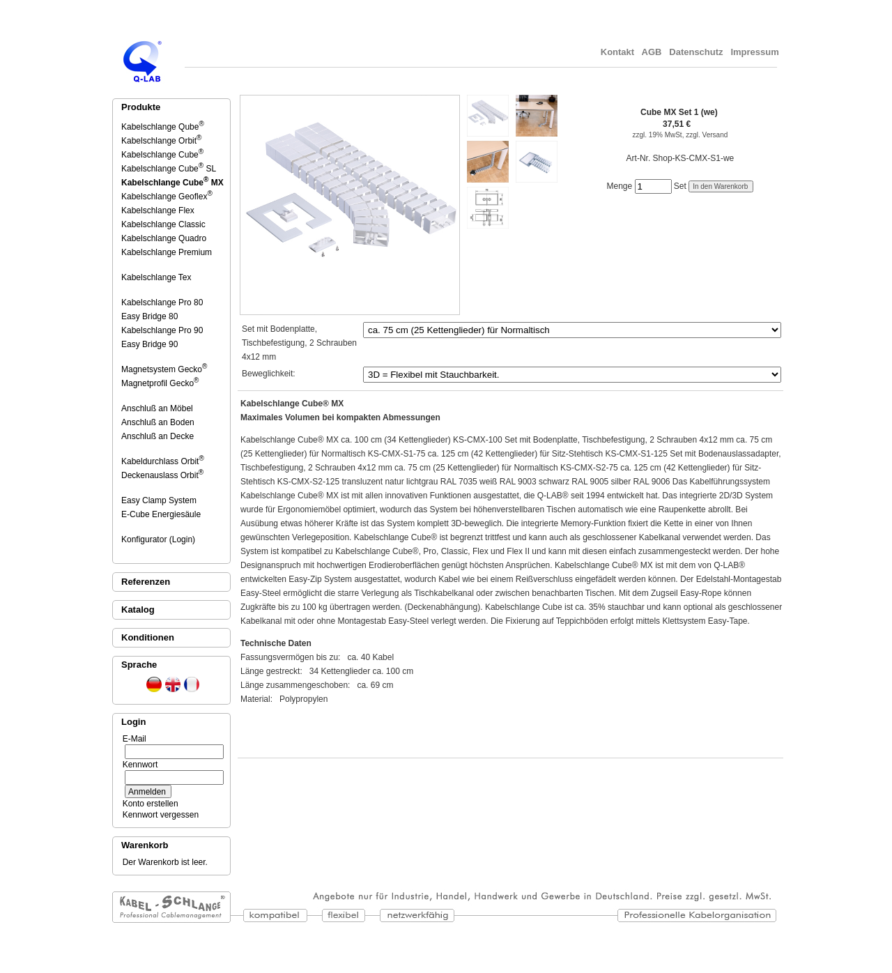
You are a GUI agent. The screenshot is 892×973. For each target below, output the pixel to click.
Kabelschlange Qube (162, 127)
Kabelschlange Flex (159, 210)
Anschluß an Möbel (158, 408)
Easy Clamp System (160, 500)
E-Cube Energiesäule (162, 514)
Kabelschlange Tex (157, 277)
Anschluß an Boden (159, 422)
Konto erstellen (148, 804)
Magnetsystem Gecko (164, 369)
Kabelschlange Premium (167, 252)
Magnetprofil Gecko (160, 383)
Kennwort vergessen (158, 815)
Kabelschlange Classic (164, 224)
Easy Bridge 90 (150, 344)
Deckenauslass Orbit (162, 475)
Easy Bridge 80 (150, 316)
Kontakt (617, 52)
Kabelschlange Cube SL (168, 169)
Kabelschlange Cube (162, 155)
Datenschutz (696, 52)
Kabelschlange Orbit (161, 141)
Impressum (756, 52)
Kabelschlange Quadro (164, 238)
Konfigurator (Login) (159, 539)
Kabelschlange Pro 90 (163, 330)
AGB (651, 52)
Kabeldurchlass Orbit (162, 461)
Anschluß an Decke (158, 436)
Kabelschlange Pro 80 (163, 302)
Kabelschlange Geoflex (167, 196)
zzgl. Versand (707, 135)
